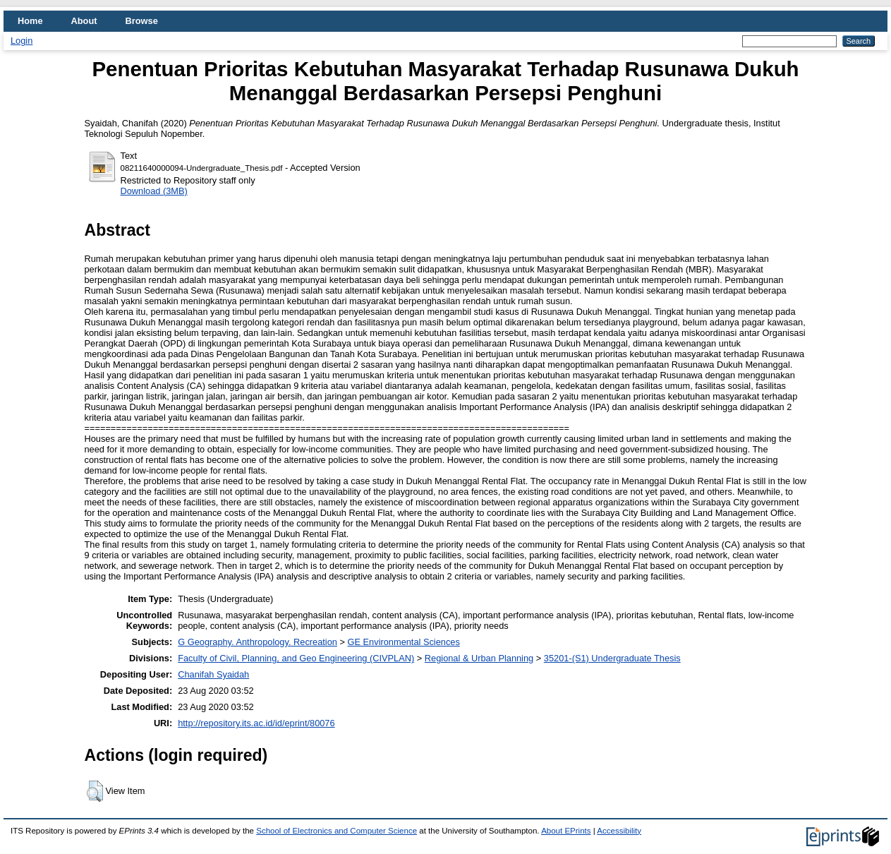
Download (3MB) (154, 191)
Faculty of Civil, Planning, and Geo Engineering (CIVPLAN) (296, 658)
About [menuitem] (84, 21)
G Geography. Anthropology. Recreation (257, 642)
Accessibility (619, 830)
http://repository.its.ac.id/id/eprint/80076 (256, 723)
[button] (95, 791)
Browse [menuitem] (142, 21)
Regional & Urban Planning (479, 658)
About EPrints (565, 830)
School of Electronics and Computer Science (336, 830)
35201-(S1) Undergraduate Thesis (612, 658)
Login (21, 40)
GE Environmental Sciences (404, 642)
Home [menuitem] (30, 21)
